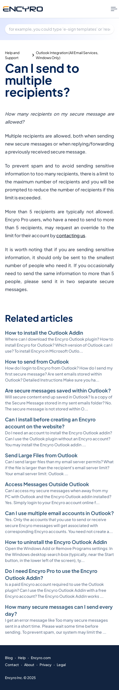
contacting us (70, 235)
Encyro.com (41, 657)
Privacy (46, 664)
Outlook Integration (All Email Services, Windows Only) (67, 55)
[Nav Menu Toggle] (114, 9)
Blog (9, 657)
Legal (61, 664)
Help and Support (12, 55)
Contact (12, 664)
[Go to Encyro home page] (23, 8)
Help (22, 657)
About (29, 664)
